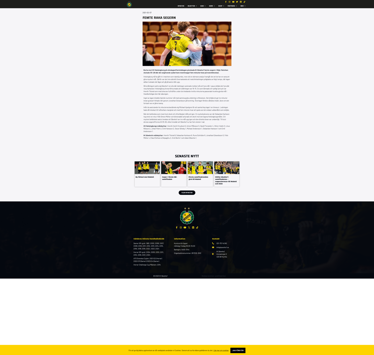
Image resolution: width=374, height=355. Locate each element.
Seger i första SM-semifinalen (169, 178)
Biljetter (192, 5)
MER (242, 5)
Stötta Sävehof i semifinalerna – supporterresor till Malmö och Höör (226, 180)
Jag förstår (238, 350)
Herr (212, 5)
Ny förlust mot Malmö (145, 177)
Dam (203, 5)
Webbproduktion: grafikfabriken (214, 276)
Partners (232, 5)
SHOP (221, 5)
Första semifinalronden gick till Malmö (198, 178)
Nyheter (181, 5)
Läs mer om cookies (221, 350)
